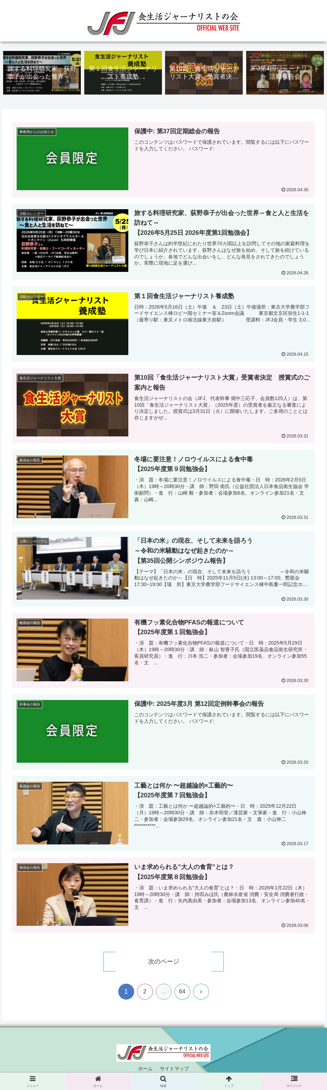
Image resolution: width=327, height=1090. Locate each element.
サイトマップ (174, 1068)
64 (182, 991)
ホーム (145, 1068)
